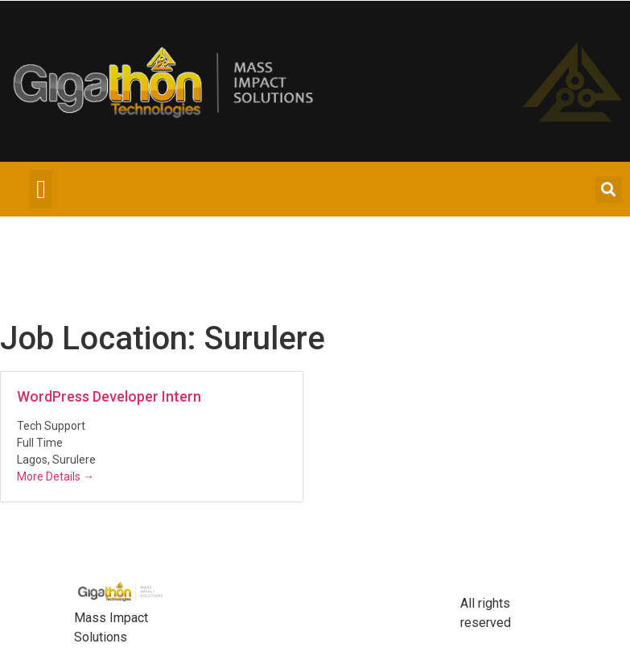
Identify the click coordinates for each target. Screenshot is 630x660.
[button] (41, 189)
